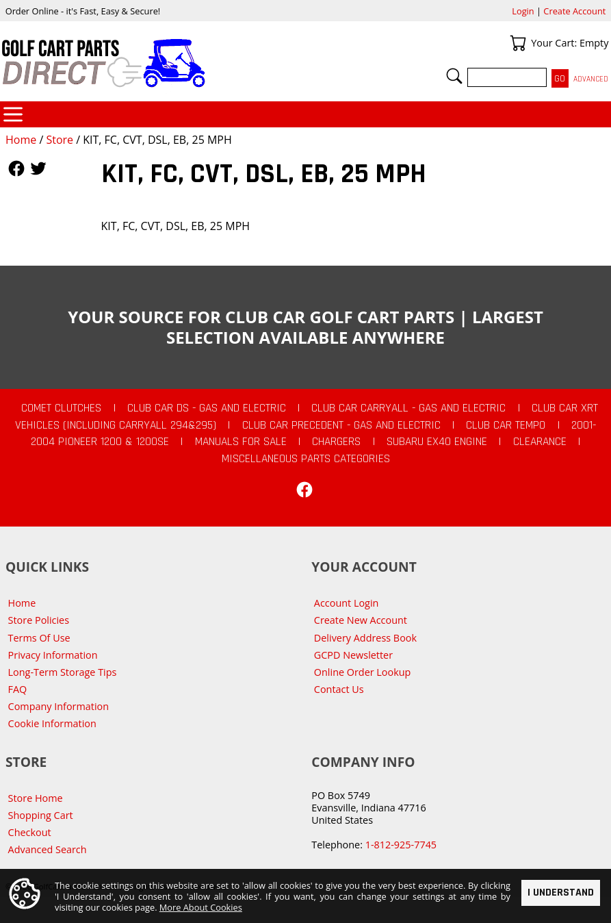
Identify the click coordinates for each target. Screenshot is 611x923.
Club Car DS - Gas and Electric (206, 408)
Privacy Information (53, 654)
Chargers (336, 441)
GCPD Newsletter (353, 654)
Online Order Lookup (362, 672)
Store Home (35, 798)
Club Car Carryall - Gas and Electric (408, 408)
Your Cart (518, 43)
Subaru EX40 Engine (437, 441)
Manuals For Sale (241, 441)
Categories (13, 114)
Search (454, 76)
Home (20, 139)
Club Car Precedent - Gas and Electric (341, 425)
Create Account (574, 11)
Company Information (58, 706)
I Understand (561, 893)
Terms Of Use (39, 637)
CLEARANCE (540, 441)
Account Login (346, 602)
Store (59, 139)
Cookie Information (52, 723)
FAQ (17, 689)
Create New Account (360, 620)
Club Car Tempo (505, 425)
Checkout (29, 832)
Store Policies (38, 620)
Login (523, 11)
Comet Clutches (61, 408)
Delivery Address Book (365, 637)
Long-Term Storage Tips (62, 672)
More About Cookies (200, 907)
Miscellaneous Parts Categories (306, 458)
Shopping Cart (40, 815)
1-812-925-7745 (401, 844)
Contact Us (339, 689)
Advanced (590, 79)
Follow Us (16, 168)
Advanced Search (47, 849)
